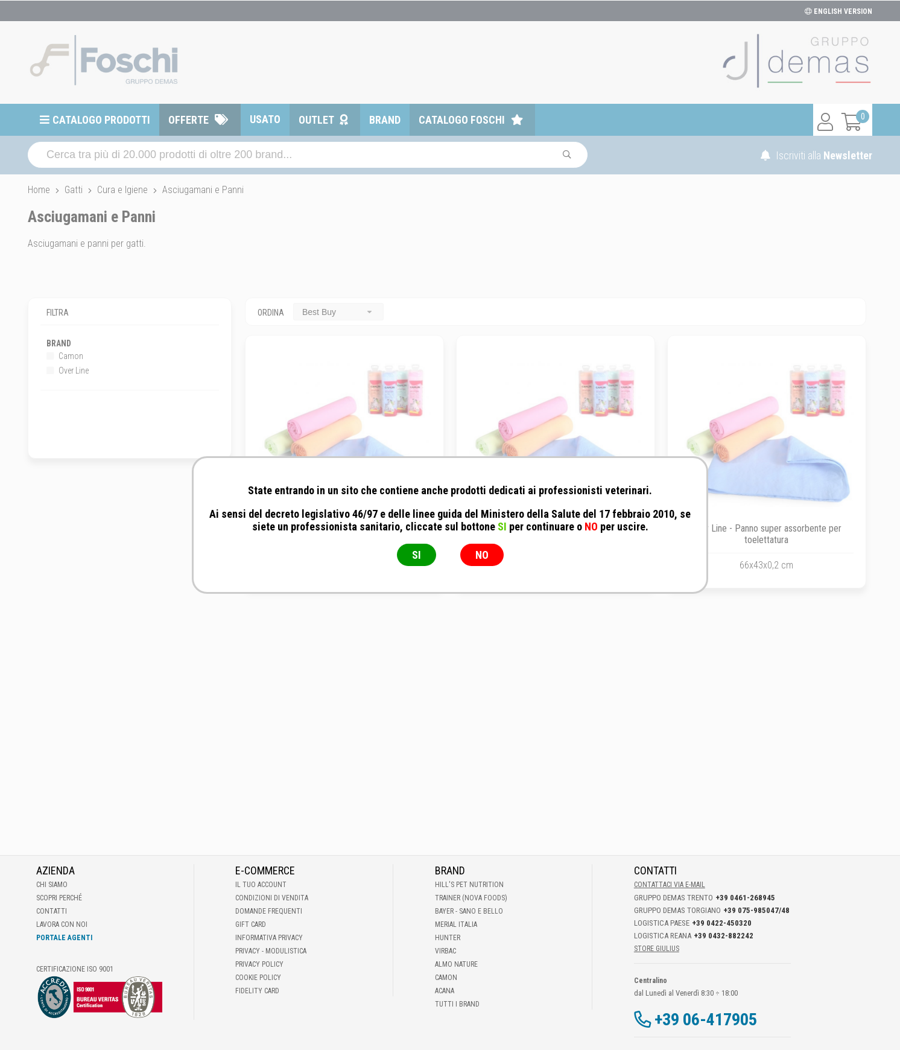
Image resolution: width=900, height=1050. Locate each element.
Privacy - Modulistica (270, 951)
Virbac (445, 951)
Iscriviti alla (816, 155)
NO (482, 555)
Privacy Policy (259, 964)
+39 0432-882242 (723, 935)
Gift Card (250, 924)
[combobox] (338, 311)
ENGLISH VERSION (838, 11)
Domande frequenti (268, 911)
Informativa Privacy (269, 938)
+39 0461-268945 (745, 897)
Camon (64, 356)
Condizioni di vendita (271, 898)
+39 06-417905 (705, 1019)
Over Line (67, 370)
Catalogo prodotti (101, 119)
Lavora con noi (61, 924)
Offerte (188, 119)
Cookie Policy (258, 977)
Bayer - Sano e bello (469, 911)
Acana (444, 991)
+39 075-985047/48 (756, 910)
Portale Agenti (64, 938)
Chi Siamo (52, 884)
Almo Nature (456, 964)
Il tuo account (261, 884)
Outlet (316, 119)
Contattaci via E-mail (669, 884)
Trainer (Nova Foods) (471, 898)
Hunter (447, 938)
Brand (385, 119)
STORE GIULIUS (656, 948)
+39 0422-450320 (722, 923)
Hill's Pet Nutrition (469, 884)
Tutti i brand (457, 1004)
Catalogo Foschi (462, 119)
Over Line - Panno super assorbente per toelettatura (766, 534)
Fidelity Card (257, 991)
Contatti (51, 911)
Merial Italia (456, 924)
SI (416, 555)
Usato (265, 119)
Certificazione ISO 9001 (74, 969)
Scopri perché (59, 898)
